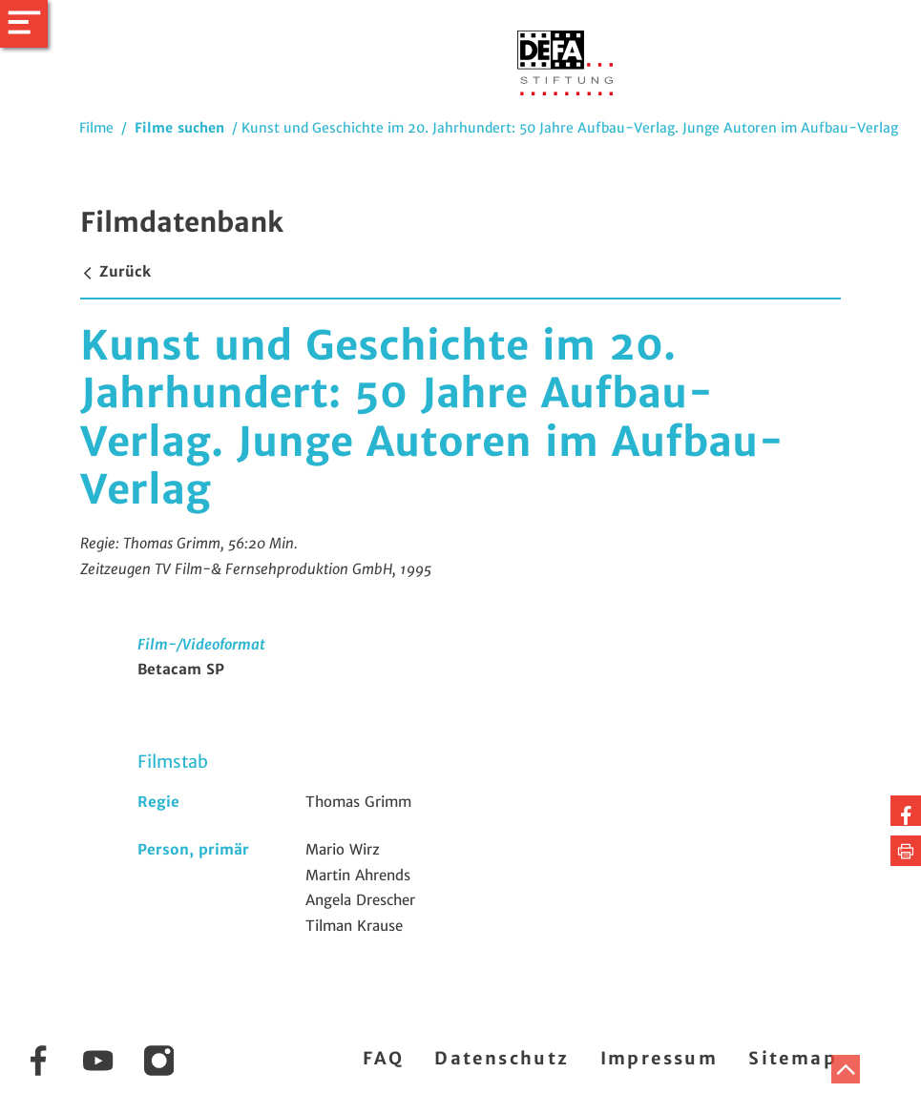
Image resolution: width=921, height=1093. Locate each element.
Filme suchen (179, 127)
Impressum (659, 1058)
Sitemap (792, 1058)
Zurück (115, 271)
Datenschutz (501, 1058)
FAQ (383, 1058)
